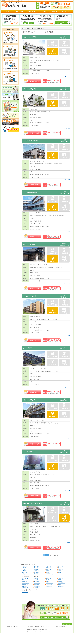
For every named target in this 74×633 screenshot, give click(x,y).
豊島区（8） (61, 569)
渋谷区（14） (61, 567)
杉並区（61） (49, 566)
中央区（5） (24, 566)
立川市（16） (37, 581)
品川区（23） (37, 572)
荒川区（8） (48, 567)
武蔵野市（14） (49, 584)
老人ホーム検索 (14, 626)
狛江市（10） (49, 578)
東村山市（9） (25, 584)
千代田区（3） (37, 574)
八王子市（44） (25, 578)
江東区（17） (25, 569)
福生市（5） (24, 586)
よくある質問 (30, 626)
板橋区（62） (61, 570)
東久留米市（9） (49, 579)
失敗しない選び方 (22, 626)
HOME (8, 626)
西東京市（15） (49, 583)
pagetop (66, 76)
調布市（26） (37, 584)
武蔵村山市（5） (62, 583)
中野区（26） (25, 572)
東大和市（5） (61, 581)
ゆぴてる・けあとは (44, 626)
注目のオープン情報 (54, 626)
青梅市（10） (37, 583)
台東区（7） (36, 570)
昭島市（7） (24, 581)
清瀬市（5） (61, 586)
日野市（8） (61, 578)
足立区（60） (49, 569)
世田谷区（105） (49, 574)
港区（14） (36, 569)
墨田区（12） (49, 572)
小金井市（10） (25, 583)
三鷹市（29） (25, 579)
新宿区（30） (49, 570)
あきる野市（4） (37, 579)
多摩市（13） (37, 578)
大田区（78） (25, 570)
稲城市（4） (48, 581)
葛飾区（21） (61, 572)
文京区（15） (25, 567)
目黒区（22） (61, 566)
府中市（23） (49, 586)
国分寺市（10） (25, 587)
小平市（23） (37, 586)
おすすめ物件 (62, 626)
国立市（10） (61, 579)
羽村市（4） (61, 584)
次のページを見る (54, 555)
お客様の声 (36, 626)
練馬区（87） (37, 566)
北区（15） (24, 574)
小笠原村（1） (25, 592)
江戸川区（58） (37, 567)
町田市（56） (37, 587)
